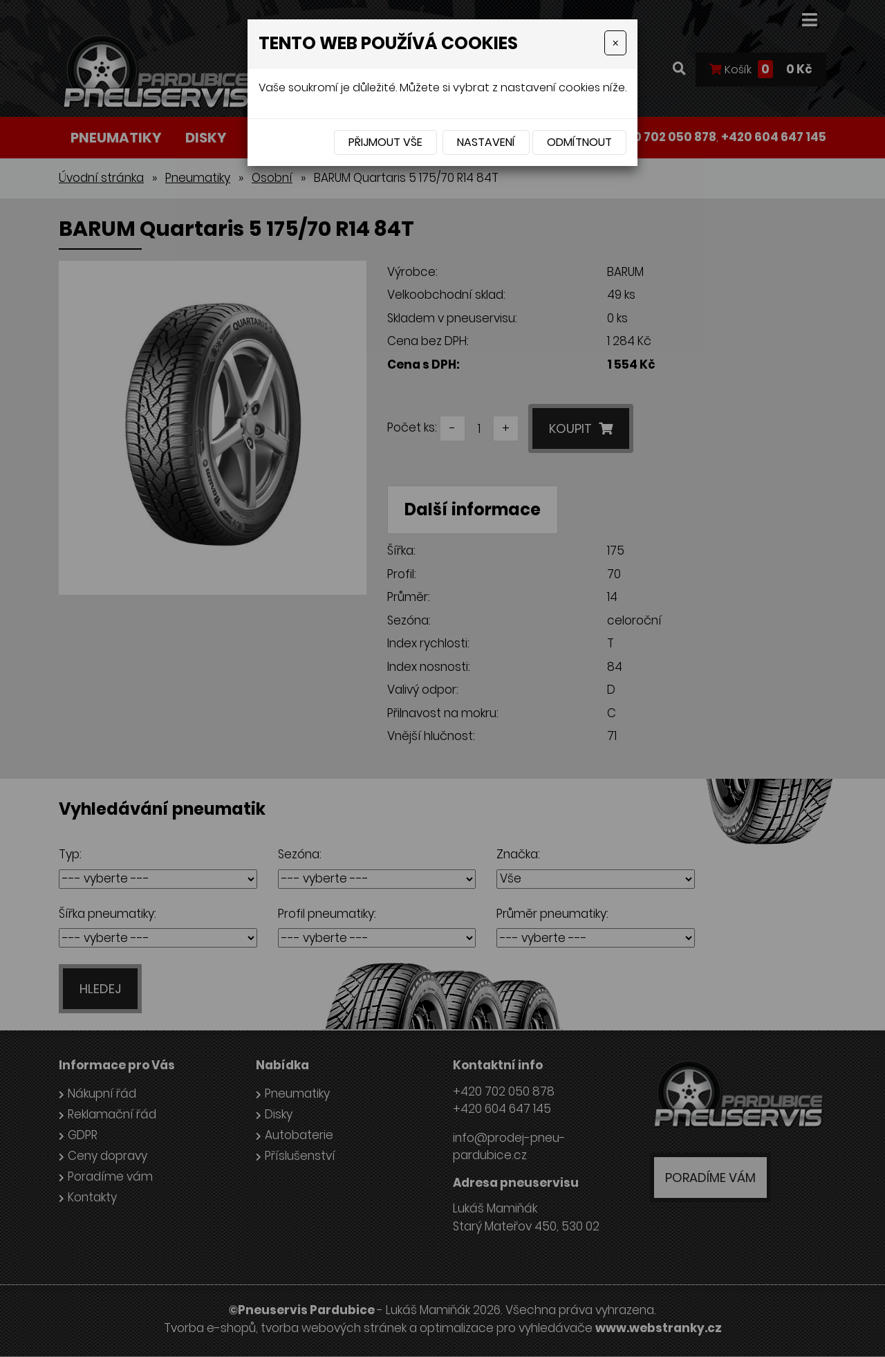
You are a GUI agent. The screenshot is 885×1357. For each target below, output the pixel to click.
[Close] (615, 42)
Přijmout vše (385, 142)
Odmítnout (579, 142)
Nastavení (486, 142)
